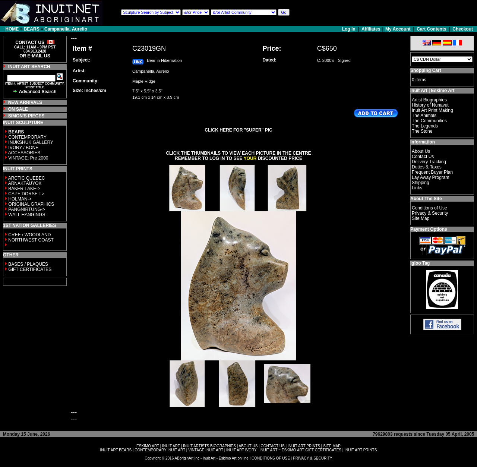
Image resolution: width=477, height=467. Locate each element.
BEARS (32, 29)
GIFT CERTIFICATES (29, 269)
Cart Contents (431, 29)
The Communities (429, 120)
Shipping (420, 182)
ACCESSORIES (24, 152)
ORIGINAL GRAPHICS (31, 204)
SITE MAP (332, 446)
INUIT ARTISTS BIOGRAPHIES (209, 446)
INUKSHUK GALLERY (30, 142)
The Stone (422, 131)
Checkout (462, 29)
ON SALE (18, 109)
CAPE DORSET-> (26, 193)
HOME (12, 29)
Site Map (420, 218)
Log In (349, 29)
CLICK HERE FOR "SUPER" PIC (238, 130)
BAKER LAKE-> (24, 188)
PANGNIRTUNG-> (26, 209)
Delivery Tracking (429, 161)
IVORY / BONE (23, 147)
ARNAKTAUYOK (25, 183)
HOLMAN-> (19, 199)
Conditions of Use (429, 208)
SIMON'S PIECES (26, 116)
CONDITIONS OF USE (271, 458)
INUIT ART (171, 446)
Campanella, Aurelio (65, 29)
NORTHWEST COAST (30, 240)
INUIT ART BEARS (116, 450)
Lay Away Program (430, 177)
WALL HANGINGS (26, 214)
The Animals (424, 115)
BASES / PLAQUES (28, 264)
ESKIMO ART (147, 446)
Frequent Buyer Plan (432, 172)
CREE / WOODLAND (29, 234)
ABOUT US (248, 446)
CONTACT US (273, 446)
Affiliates (370, 29)
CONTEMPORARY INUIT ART (160, 450)
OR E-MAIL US (34, 56)
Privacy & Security (430, 213)
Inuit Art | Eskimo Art (432, 90)
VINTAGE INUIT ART (205, 450)
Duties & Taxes (427, 167)
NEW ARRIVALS (25, 102)
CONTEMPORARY (27, 137)
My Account (398, 29)
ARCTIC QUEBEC (26, 178)
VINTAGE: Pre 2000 (28, 158)
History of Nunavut (430, 105)
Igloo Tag (420, 263)
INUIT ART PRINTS (304, 446)
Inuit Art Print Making (432, 110)
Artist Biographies (429, 99)
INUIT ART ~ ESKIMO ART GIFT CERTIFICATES (300, 450)
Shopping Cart (425, 70)
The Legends (425, 126)
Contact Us (423, 156)
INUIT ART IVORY (241, 450)
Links (417, 187)
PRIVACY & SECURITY (312, 458)
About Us (421, 151)
